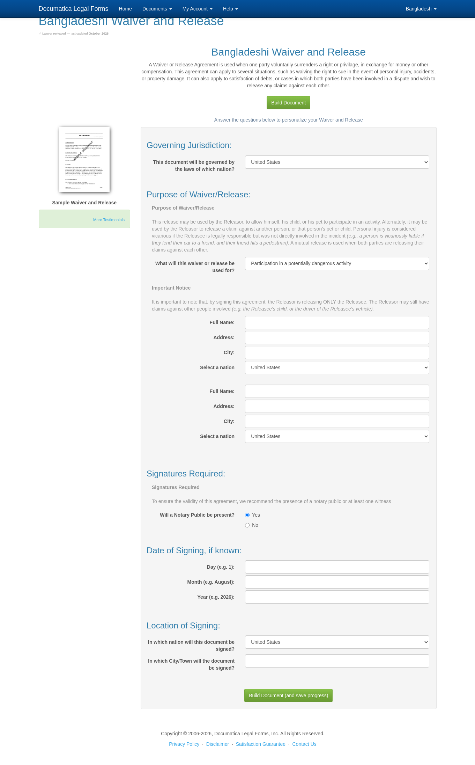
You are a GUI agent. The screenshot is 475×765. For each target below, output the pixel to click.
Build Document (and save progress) (288, 695)
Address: (224, 337)
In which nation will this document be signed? (191, 645)
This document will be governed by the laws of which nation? (194, 165)
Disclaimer (217, 744)
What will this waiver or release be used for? (195, 267)
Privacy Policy (184, 744)
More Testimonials (109, 220)
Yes (252, 515)
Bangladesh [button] (421, 9)
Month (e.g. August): (211, 582)
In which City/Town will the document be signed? (191, 664)
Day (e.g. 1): (221, 567)
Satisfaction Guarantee (260, 744)
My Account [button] (198, 9)
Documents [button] (157, 9)
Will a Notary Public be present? (197, 515)
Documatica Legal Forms (74, 8)
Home (125, 9)
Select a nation (217, 367)
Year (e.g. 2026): (216, 597)
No (251, 525)
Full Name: (222, 322)
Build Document (288, 102)
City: (229, 352)
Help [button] (230, 9)
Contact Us (304, 744)
